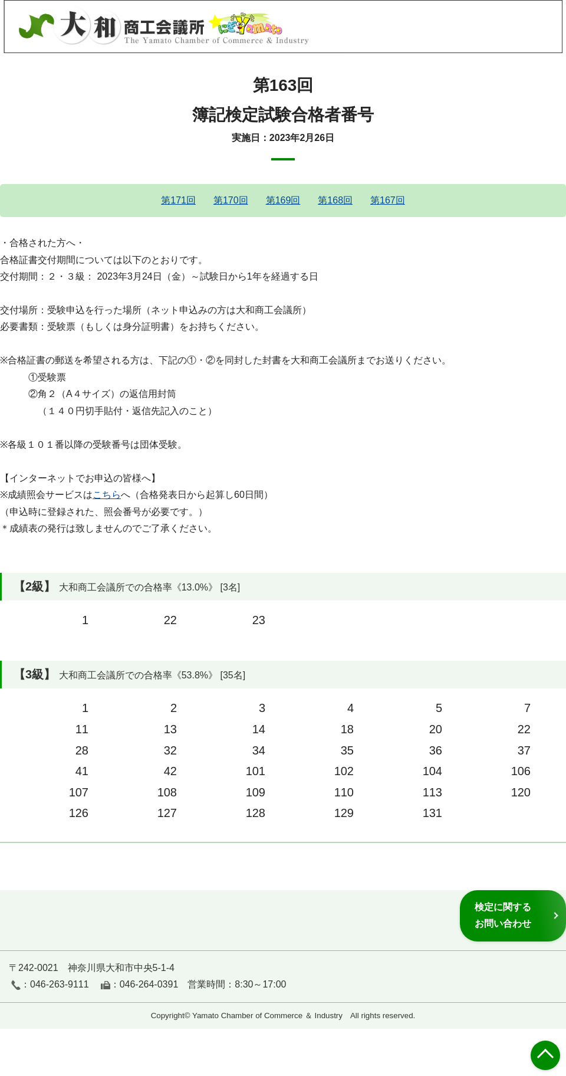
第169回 (283, 200)
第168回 (335, 200)
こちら (107, 495)
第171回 (178, 200)
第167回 (387, 200)
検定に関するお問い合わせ (503, 915)
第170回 (230, 200)
